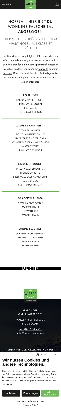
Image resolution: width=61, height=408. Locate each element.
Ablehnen (11, 393)
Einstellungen (30, 393)
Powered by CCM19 (31, 405)
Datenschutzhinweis (36, 401)
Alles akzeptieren (50, 393)
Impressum (21, 401)
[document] (30, 373)
